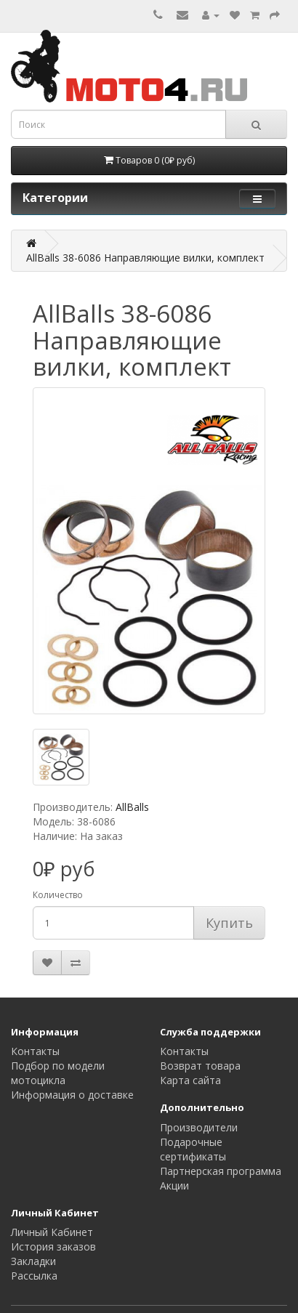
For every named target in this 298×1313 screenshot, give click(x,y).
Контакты (35, 1051)
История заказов (53, 1246)
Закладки (33, 1261)
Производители (199, 1127)
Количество (58, 895)
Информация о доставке (72, 1095)
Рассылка (34, 1275)
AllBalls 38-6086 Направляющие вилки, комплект (145, 257)
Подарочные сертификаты (193, 1149)
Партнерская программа (220, 1171)
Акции (174, 1185)
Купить (229, 923)
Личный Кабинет (52, 1232)
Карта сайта (190, 1080)
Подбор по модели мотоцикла (58, 1073)
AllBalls (132, 807)
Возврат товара (200, 1065)
